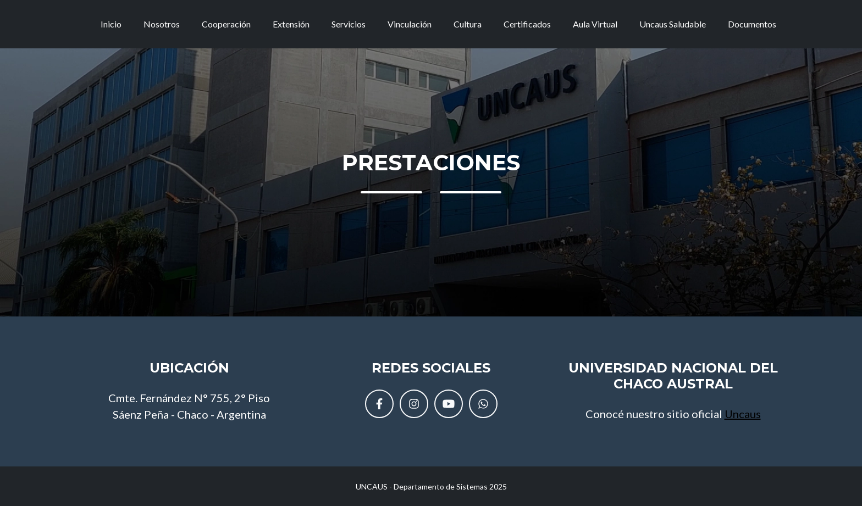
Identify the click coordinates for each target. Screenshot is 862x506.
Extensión (291, 28)
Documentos (752, 28)
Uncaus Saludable (672, 28)
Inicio (111, 28)
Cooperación (226, 28)
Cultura (468, 28)
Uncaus (743, 413)
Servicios (348, 28)
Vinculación (410, 28)
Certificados (527, 28)
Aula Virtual (595, 28)
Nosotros (161, 28)
